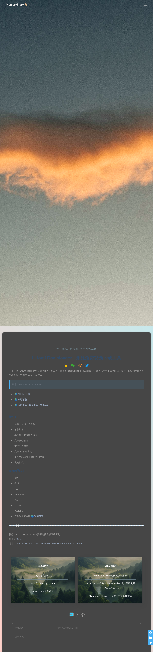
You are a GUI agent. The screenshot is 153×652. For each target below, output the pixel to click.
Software (90, 349)
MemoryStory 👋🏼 (17, 4)
